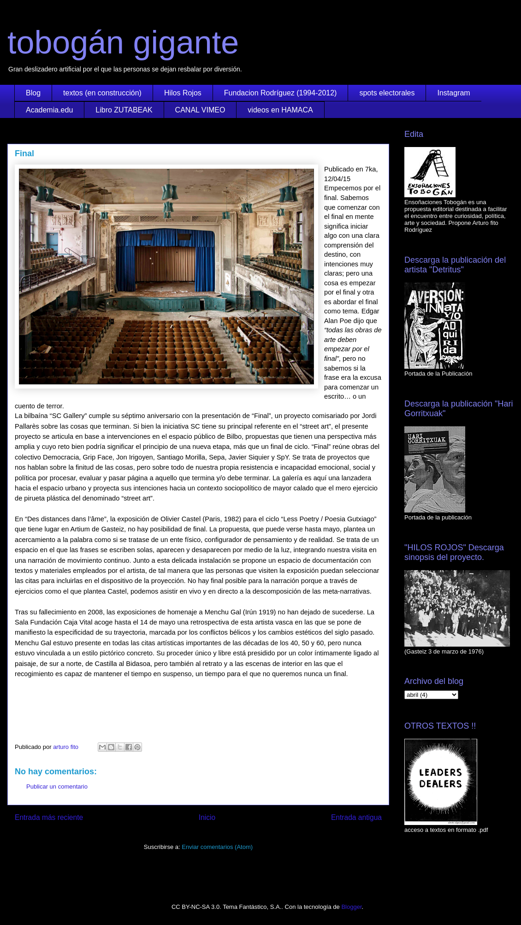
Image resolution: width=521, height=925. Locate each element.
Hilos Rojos (182, 93)
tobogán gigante (123, 42)
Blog (33, 93)
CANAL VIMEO (200, 110)
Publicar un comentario (57, 786)
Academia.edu (49, 110)
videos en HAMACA (280, 110)
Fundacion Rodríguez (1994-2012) (280, 93)
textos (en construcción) (102, 93)
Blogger (351, 906)
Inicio (207, 817)
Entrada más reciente (49, 817)
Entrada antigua (356, 817)
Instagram (453, 93)
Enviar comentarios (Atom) (217, 846)
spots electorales (386, 93)
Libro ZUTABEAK (123, 110)
